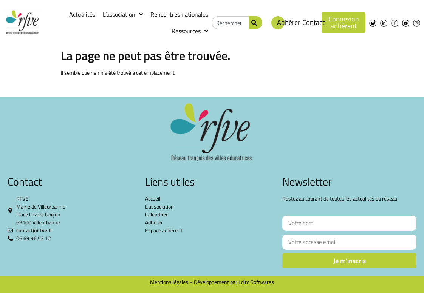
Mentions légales (169, 282)
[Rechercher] (255, 22)
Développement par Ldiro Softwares (234, 282)
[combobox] (230, 22)
